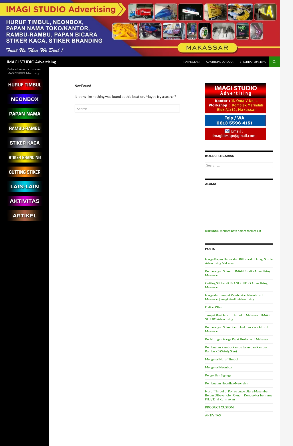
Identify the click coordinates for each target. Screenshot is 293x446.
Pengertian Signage (218, 375)
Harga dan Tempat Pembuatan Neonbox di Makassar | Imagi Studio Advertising (234, 297)
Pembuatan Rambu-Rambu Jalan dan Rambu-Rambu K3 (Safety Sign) (236, 349)
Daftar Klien (213, 307)
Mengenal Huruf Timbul (221, 359)
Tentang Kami (191, 61)
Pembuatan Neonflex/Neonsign (226, 383)
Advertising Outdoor (220, 61)
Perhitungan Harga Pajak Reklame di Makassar (237, 339)
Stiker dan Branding (253, 61)
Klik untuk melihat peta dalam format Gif (233, 231)
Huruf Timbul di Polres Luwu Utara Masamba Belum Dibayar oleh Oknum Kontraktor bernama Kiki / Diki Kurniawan (238, 395)
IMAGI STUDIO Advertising (31, 61)
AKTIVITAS (213, 415)
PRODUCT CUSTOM (219, 407)
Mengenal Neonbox (218, 367)
